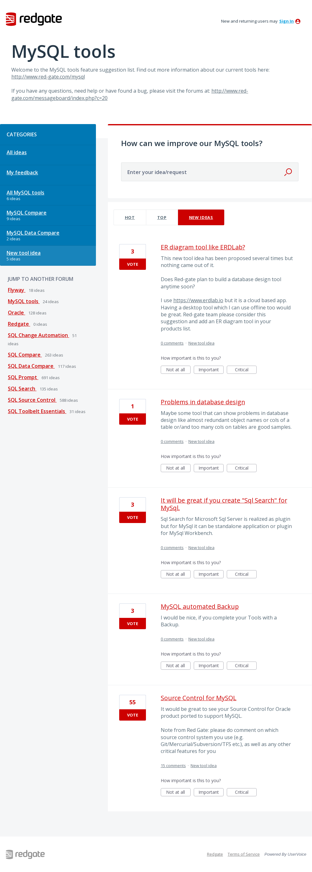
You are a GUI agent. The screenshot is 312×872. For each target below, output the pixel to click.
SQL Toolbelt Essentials (37, 411)
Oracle (16, 312)
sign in (286, 21)
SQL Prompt (23, 377)
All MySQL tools (25, 192)
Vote (132, 264)
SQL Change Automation (38, 335)
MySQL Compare (27, 212)
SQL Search (22, 388)
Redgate (19, 323)
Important (211, 370)
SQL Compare (25, 354)
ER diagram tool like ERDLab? (203, 247)
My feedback (22, 172)
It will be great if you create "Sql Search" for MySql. (224, 504)
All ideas (17, 152)
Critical (246, 370)
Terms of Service (244, 854)
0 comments (172, 343)
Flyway (16, 289)
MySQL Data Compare (33, 232)
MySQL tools (24, 301)
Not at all (178, 370)
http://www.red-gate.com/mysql (48, 76)
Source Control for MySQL (199, 698)
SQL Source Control (32, 399)
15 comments (173, 765)
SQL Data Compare (31, 365)
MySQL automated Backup (200, 606)
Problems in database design (203, 402)
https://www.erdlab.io (198, 300)
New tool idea (24, 252)
